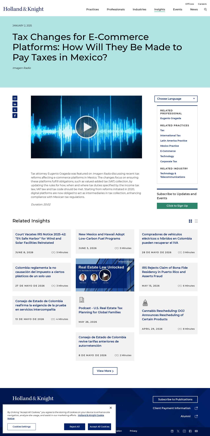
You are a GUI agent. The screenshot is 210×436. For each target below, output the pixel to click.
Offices (189, 4)
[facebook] (190, 431)
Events (177, 9)
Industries (139, 9)
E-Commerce (168, 151)
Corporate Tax (168, 161)
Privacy (133, 431)
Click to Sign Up (177, 205)
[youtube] (196, 431)
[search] (205, 9)
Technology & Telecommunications (172, 175)
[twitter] (178, 431)
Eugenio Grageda (170, 118)
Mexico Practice (169, 145)
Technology (167, 156)
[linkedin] (172, 431)
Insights (159, 9)
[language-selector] (176, 99)
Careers (202, 4)
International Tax (170, 135)
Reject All (75, 426)
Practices (92, 9)
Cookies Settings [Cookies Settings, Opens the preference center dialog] (21, 426)
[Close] (110, 408)
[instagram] (184, 431)
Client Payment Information (172, 408)
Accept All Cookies (99, 426)
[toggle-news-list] (196, 221)
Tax (162, 130)
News (194, 9)
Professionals (116, 9)
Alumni (186, 416)
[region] (59, 419)
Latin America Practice (173, 140)
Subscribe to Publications (175, 399)
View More (104, 370)
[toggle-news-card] (190, 221)
